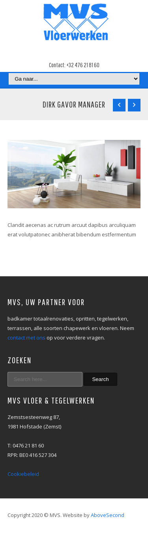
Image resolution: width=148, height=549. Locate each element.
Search (100, 379)
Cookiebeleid (23, 473)
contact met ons (26, 337)
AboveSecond (107, 515)
